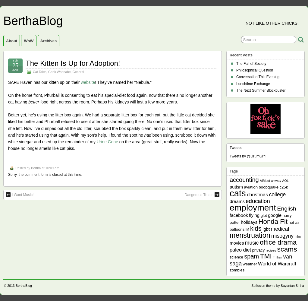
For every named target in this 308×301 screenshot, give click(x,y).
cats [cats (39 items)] (238, 193)
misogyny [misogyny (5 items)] (282, 236)
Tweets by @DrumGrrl (248, 156)
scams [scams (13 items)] (287, 249)
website (88, 82)
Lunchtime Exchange (253, 84)
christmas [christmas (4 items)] (257, 194)
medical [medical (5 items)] (280, 229)
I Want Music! (19, 194)
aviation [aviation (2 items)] (251, 187)
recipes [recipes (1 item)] (271, 250)
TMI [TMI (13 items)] (266, 256)
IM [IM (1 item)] (247, 229)
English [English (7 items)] (286, 208)
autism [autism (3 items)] (236, 186)
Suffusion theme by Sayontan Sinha (277, 285)
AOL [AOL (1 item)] (285, 180)
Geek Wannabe (59, 72)
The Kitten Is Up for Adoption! (73, 63)
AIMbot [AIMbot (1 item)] (265, 180)
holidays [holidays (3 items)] (249, 222)
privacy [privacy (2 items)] (258, 250)
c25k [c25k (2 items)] (283, 187)
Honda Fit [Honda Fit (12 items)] (273, 221)
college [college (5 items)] (277, 195)
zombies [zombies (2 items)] (237, 270)
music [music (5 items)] (252, 243)
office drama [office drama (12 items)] (278, 242)
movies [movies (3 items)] (237, 243)
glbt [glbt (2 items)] (263, 215)
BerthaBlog (33, 20)
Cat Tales (39, 72)
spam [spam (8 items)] (251, 256)
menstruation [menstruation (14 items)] (250, 235)
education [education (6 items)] (258, 201)
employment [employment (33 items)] (253, 207)
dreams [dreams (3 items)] (237, 201)
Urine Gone (107, 141)
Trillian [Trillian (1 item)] (277, 257)
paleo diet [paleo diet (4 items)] (240, 249)
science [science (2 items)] (236, 257)
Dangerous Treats (202, 194)
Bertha (36, 168)
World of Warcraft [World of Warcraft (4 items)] (277, 263)
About (11, 41)
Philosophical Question (254, 70)
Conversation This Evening (257, 77)
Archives (48, 41)
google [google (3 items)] (274, 215)
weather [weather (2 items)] (250, 264)
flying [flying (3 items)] (254, 215)
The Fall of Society (251, 64)
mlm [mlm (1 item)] (298, 236)
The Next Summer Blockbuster (260, 90)
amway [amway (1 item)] (276, 180)
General (78, 72)
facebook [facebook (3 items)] (239, 215)
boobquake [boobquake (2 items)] (268, 187)
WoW (28, 41)
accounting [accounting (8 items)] (244, 179)
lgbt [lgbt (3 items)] (266, 229)
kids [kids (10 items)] (256, 228)
